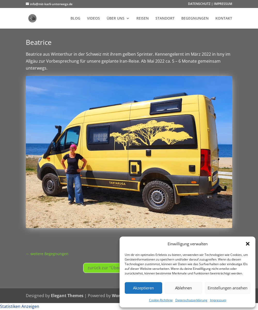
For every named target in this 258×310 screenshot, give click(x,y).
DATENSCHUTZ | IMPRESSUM (210, 4)
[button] (247, 243)
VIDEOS (93, 18)
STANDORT (165, 18)
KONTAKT (223, 18)
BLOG (75, 18)
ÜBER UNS (115, 18)
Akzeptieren (143, 287)
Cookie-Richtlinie (161, 300)
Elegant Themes (67, 295)
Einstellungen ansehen (227, 287)
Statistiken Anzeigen (19, 306)
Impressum (218, 300)
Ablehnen (183, 287)
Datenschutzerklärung (191, 300)
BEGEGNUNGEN (195, 18)
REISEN (142, 18)
